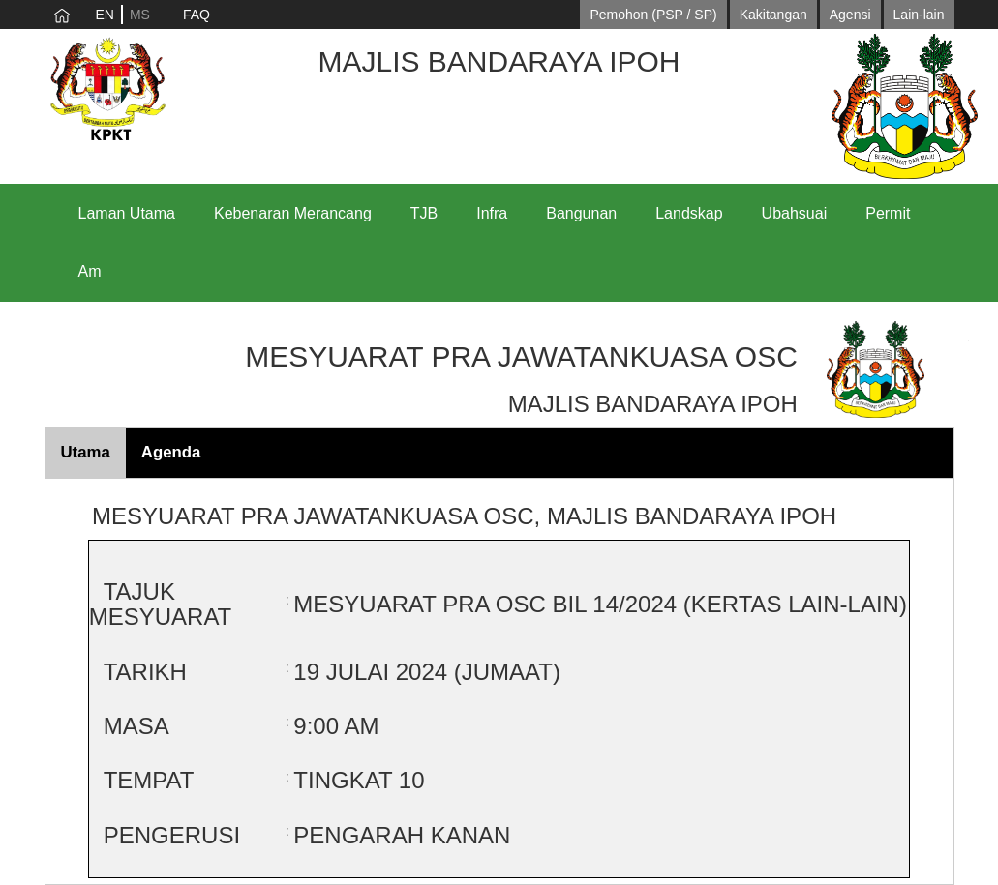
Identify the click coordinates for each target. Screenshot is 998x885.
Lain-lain (919, 14)
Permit (887, 213)
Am (90, 271)
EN (105, 14)
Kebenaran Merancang (293, 213)
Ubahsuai (795, 213)
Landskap (688, 213)
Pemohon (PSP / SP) (653, 14)
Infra (491, 213)
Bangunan (581, 213)
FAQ (196, 14)
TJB (424, 213)
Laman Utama (127, 213)
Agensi (850, 14)
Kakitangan (773, 14)
